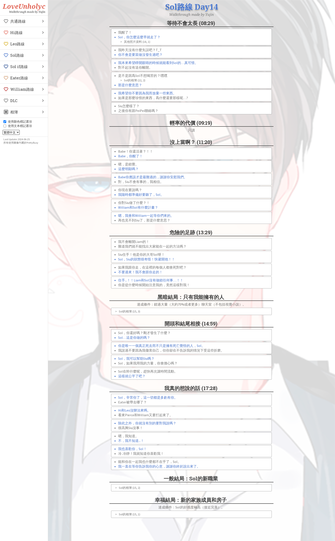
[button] (24, 21)
